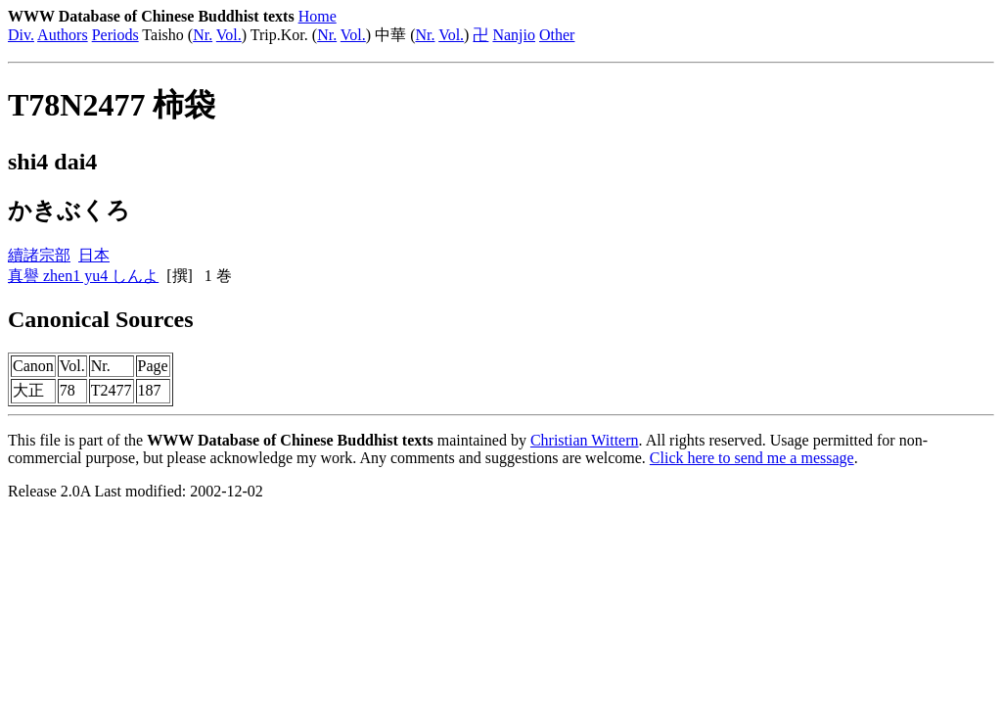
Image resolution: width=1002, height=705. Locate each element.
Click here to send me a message (752, 457)
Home (317, 16)
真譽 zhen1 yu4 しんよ (83, 275)
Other (556, 34)
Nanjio (513, 34)
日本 (94, 255)
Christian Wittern (584, 440)
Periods (115, 34)
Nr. (202, 34)
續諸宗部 (39, 255)
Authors (62, 34)
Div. (21, 34)
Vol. (229, 34)
